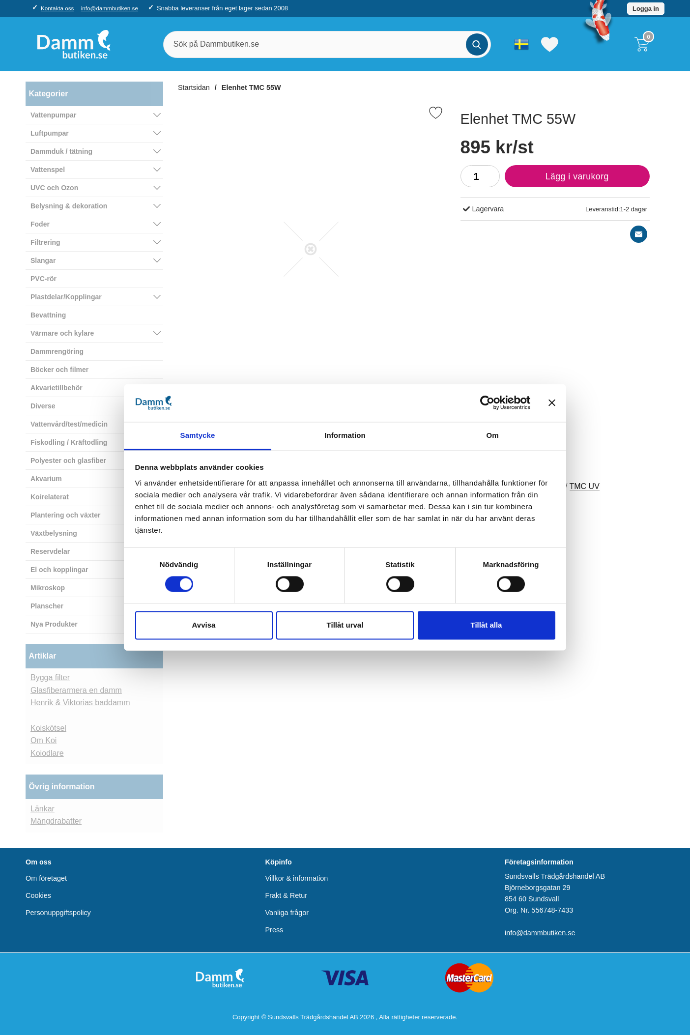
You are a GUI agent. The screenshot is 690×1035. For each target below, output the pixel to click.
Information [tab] (345, 435)
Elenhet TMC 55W (251, 87)
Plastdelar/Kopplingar (66, 297)
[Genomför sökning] (477, 44)
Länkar (42, 809)
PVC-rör (43, 279)
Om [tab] (492, 435)
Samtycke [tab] (197, 435)
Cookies (38, 895)
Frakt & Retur (286, 895)
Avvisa (204, 625)
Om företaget (46, 878)
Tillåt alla (486, 625)
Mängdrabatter (56, 821)
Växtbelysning (53, 533)
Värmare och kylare (62, 333)
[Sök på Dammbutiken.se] (327, 44)
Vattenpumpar (53, 115)
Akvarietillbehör (56, 388)
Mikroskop (47, 588)
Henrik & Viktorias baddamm (80, 702)
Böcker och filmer (59, 370)
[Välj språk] (521, 44)
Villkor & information (296, 878)
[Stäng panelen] (551, 403)
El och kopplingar (59, 570)
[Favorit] (436, 113)
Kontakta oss (57, 8)
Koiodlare (47, 753)
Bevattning (48, 315)
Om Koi (43, 740)
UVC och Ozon (54, 188)
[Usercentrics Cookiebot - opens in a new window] (487, 403)
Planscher (46, 606)
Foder (40, 224)
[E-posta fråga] (638, 234)
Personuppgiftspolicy (58, 913)
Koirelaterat (49, 497)
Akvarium (46, 479)
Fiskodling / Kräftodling (68, 442)
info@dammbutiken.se (109, 8)
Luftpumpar (49, 133)
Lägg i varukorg (557, 179)
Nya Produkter (54, 624)
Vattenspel (47, 169)
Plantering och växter (65, 515)
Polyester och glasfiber (68, 460)
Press (274, 930)
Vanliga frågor (287, 913)
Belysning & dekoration (68, 206)
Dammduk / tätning (61, 151)
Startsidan (194, 87)
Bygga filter (50, 677)
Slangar (43, 260)
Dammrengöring (57, 351)
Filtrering (45, 242)
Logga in (645, 8)
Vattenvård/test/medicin (69, 424)
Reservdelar (50, 551)
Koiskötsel (48, 728)
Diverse (43, 406)
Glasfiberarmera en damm (76, 690)
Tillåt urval (345, 625)
